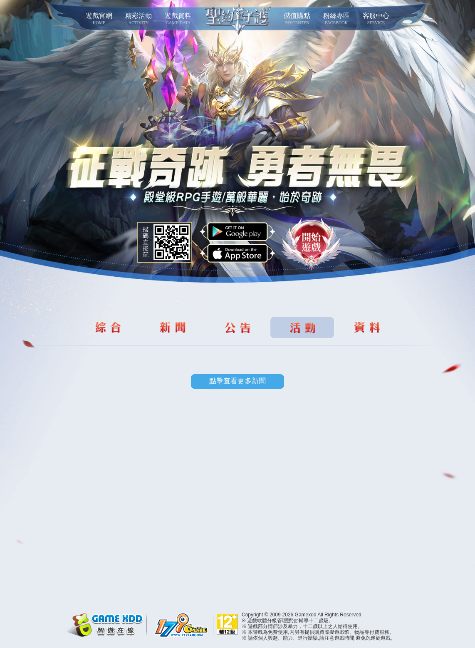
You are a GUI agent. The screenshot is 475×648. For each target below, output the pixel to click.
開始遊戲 (311, 244)
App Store (237, 253)
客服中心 (376, 18)
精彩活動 (138, 18)
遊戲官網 (99, 18)
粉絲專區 (336, 18)
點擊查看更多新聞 (237, 381)
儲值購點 (297, 18)
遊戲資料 (178, 18)
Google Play (237, 232)
